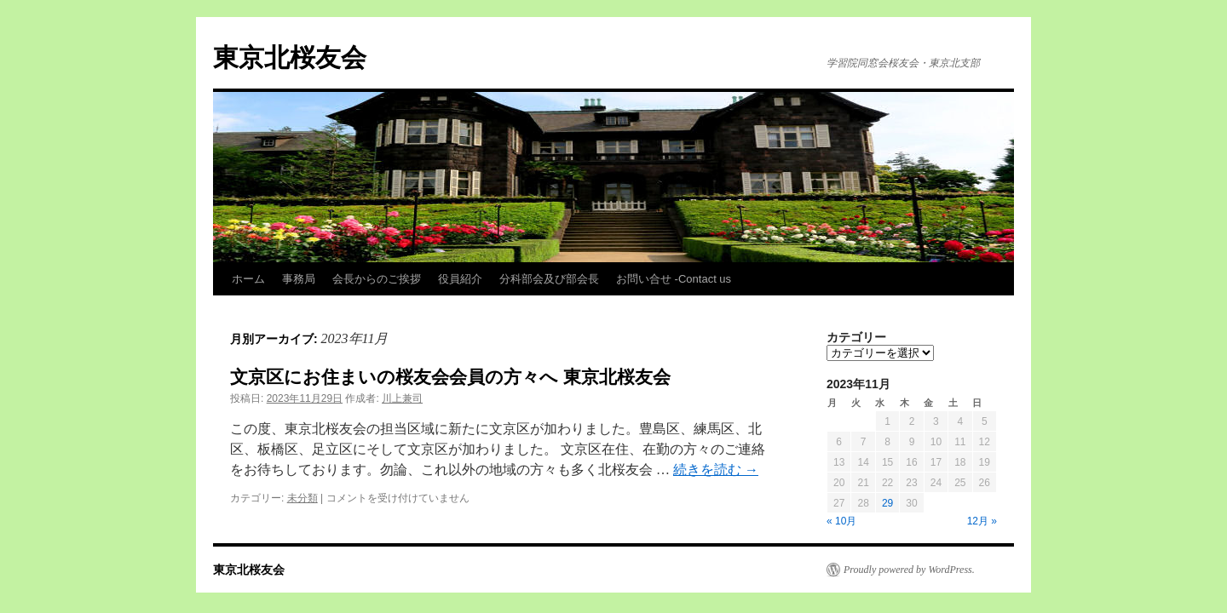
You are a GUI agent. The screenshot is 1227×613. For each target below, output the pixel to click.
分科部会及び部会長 (549, 278)
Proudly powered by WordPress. (909, 570)
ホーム (248, 278)
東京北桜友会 (289, 57)
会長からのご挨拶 (376, 278)
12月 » (982, 521)
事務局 (298, 278)
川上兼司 (402, 398)
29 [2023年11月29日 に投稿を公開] (887, 503)
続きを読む (715, 469)
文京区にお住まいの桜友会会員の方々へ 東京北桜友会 (450, 377)
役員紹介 (460, 278)
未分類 (302, 498)
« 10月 (841, 521)
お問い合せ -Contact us (673, 278)
